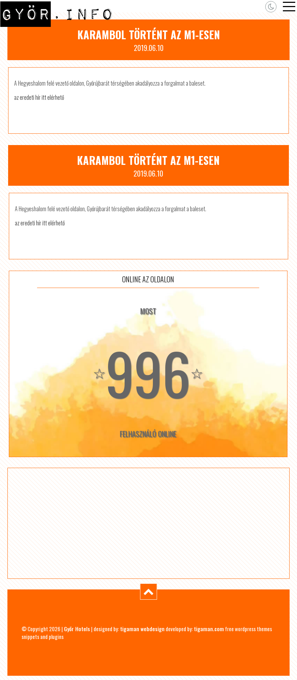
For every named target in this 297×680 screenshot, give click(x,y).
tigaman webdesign (142, 629)
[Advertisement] (148, 523)
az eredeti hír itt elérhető (39, 97)
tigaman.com (209, 629)
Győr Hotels (77, 629)
